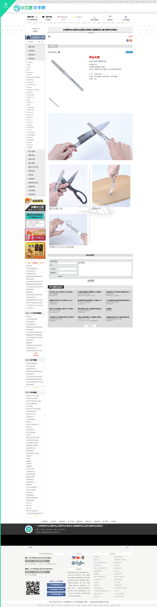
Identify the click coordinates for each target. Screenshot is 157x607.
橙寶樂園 (96, 574)
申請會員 (50, 18)
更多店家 (90, 326)
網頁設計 (106, 605)
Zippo (28, 100)
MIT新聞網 (89, 1)
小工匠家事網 (126, 20)
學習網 (126, 1)
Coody (29, 65)
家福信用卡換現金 (119, 576)
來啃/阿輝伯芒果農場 (120, 559)
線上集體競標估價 (33, 18)
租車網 (116, 1)
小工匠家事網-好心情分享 (56, 589)
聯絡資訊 (79, 521)
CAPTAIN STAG (31, 85)
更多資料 (35, 355)
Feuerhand (30, 145)
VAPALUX (30, 102)
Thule (28, 105)
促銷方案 (97, 521)
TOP (127, 547)
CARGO (29, 75)
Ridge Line (30, 115)
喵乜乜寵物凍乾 (98, 593)
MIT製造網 (60, 605)
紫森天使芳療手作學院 (100, 562)
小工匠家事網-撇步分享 (56, 585)
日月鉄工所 (30, 97)
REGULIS (30, 117)
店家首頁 (45, 521)
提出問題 (105, 269)
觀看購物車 (129, 52)
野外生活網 (96, 1)
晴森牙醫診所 (118, 562)
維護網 (73, 605)
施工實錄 (105, 521)
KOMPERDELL (31, 135)
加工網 (59, 1)
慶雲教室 (96, 557)
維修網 (121, 1)
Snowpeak (30, 62)
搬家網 (110, 1)
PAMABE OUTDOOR (33, 90)
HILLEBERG (30, 140)
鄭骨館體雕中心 (98, 571)
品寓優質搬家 (118, 579)
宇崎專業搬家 (118, 585)
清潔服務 (104, 1)
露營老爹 (29, 22)
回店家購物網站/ (52, 52)
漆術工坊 (96, 559)
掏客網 (148, 1)
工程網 (65, 1)
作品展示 (53, 521)
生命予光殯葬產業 (119, 593)
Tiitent (28, 67)
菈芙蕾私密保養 (118, 557)
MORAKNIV (30, 127)
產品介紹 (88, 521)
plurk (131, 40)
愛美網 (132, 1)
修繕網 (70, 1)
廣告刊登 (110, 20)
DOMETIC (30, 92)
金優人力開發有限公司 (100, 568)
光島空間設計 (98, 565)
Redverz (29, 120)
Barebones (30, 72)
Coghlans (29, 125)
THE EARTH (30, 107)
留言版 (113, 521)
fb (127, 40)
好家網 (143, 1)
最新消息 (62, 521)
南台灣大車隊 (118, 574)
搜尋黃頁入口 (35, 201)
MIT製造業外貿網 (79, 1)
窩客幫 (54, 1)
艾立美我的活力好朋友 (120, 588)
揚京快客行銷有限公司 (98, 602)
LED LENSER (31, 132)
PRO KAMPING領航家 (33, 77)
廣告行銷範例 (94, 20)
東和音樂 (96, 596)
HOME (30, 547)
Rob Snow (30, 112)
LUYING (29, 130)
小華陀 (154, 1)
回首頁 (8, 9)
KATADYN (30, 137)
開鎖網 (137, 1)
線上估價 (71, 521)
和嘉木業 (96, 585)
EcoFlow (29, 87)
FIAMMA (29, 142)
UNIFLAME (30, 82)
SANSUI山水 (30, 80)
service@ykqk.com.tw (50, 564)
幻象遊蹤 (96, 582)
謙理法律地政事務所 (100, 576)
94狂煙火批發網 (118, 596)
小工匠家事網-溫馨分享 (56, 594)
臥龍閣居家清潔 (98, 588)
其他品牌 (29, 147)
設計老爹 (47, 1)
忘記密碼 (30, 41)
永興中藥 (116, 565)
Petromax (29, 122)
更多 (35, 353)
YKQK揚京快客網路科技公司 (102, 591)
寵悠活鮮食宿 (118, 568)
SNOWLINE (30, 110)
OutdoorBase (31, 95)
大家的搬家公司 (98, 579)
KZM (28, 70)
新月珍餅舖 (117, 582)
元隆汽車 (116, 571)
